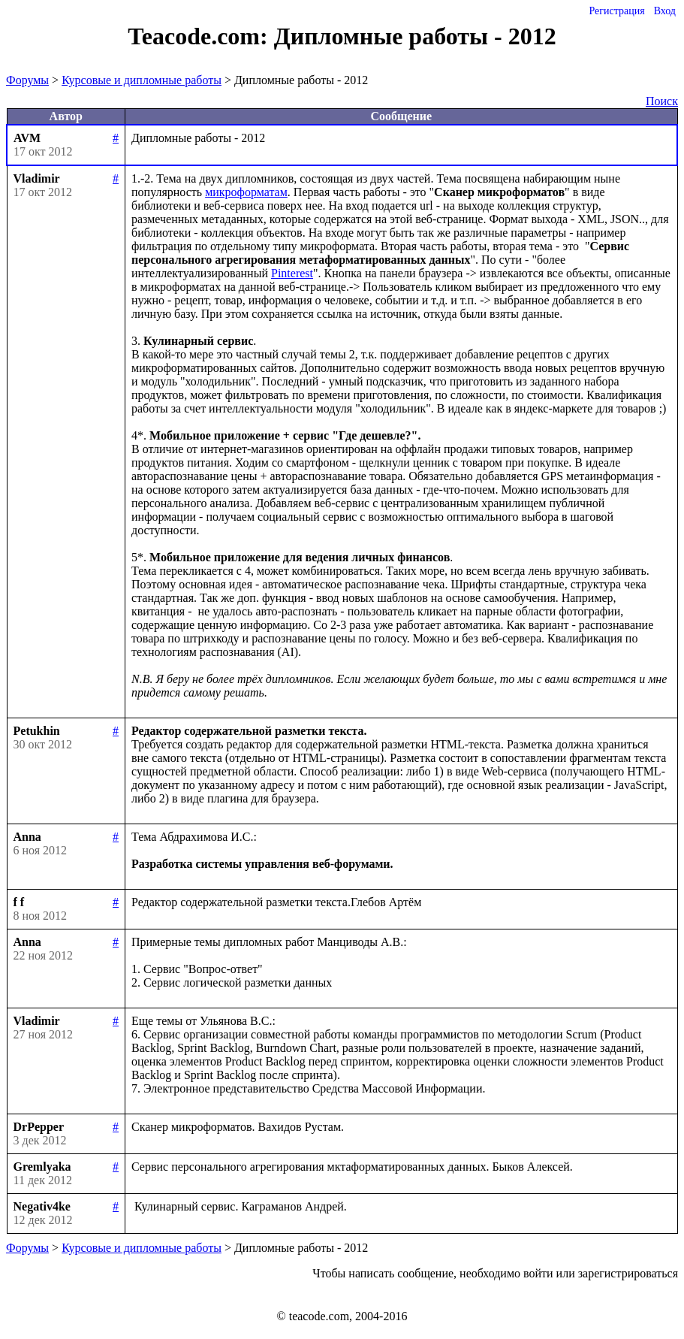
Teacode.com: (200, 36)
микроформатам (246, 192)
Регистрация (616, 11)
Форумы (27, 80)
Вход (665, 11)
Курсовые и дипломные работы (141, 80)
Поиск (662, 101)
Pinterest (292, 273)
